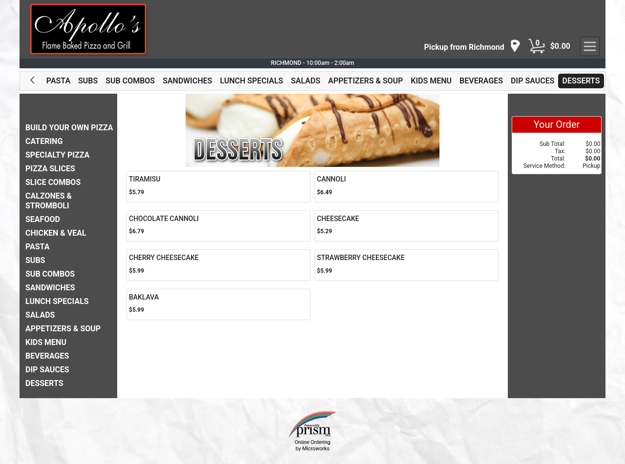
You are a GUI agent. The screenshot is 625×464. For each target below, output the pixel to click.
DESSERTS (581, 80)
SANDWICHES (187, 80)
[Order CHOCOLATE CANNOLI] (218, 226)
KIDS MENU (431, 80)
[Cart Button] (536, 46)
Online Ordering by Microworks (312, 445)
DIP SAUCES (532, 80)
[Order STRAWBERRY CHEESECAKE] (406, 265)
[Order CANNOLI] (406, 186)
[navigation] (472, 46)
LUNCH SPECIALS (251, 80)
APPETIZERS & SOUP (365, 80)
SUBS (88, 80)
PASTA (58, 80)
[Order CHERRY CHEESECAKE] (218, 265)
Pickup (591, 165)
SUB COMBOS (130, 80)
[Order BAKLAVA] (218, 304)
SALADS (305, 80)
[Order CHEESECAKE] (406, 226)
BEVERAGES (481, 80)
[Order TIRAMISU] (218, 186)
